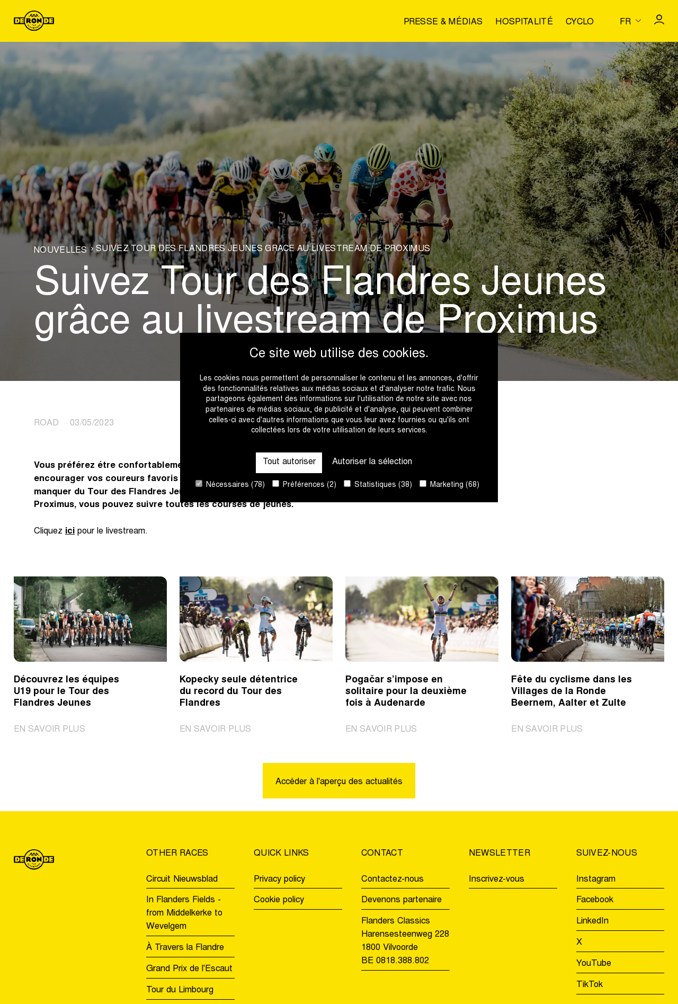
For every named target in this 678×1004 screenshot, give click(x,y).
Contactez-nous (392, 879)
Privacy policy (279, 879)
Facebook (594, 900)
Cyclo (580, 22)
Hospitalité (524, 22)
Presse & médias (443, 22)
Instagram (595, 879)
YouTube (593, 963)
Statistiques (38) (378, 484)
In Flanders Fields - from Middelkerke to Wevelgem (184, 913)
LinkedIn (592, 922)
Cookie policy (279, 900)
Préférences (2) (304, 484)
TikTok (589, 985)
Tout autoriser (288, 462)
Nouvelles (60, 250)
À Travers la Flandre (185, 948)
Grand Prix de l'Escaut (189, 969)
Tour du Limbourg (179, 990)
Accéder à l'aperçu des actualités (339, 782)
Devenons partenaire (401, 900)
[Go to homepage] (34, 21)
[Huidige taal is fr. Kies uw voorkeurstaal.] (630, 20)
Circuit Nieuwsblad (182, 879)
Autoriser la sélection (372, 462)
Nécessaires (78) (230, 484)
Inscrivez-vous (496, 879)
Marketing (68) (449, 484)
